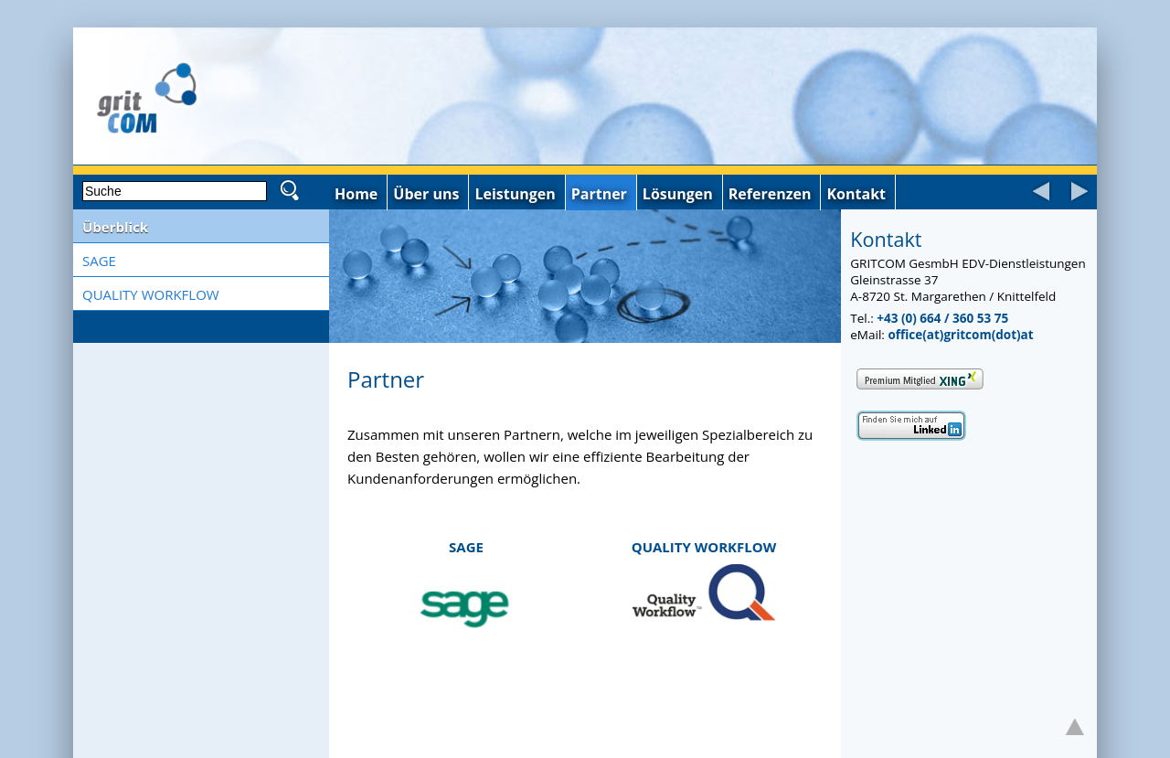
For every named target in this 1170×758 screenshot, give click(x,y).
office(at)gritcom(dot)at (960, 334)
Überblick (115, 227)
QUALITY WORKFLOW (150, 294)
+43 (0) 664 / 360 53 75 (942, 318)
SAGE (99, 260)
